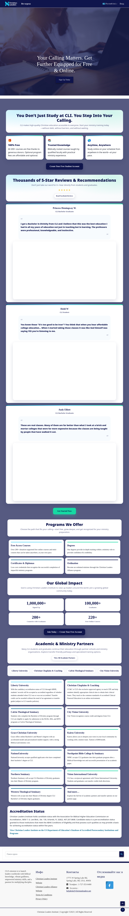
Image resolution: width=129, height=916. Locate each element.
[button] (110, 4)
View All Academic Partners (64, 658)
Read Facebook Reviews (64, 196)
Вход (122, 4)
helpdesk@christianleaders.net (78, 891)
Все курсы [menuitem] (26, 4)
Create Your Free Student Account (64, 166)
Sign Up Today (64, 80)
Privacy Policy (42, 899)
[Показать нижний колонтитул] (122, 909)
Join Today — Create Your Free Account (64, 632)
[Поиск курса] (62, 854)
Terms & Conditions (44, 895)
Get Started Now (64, 511)
